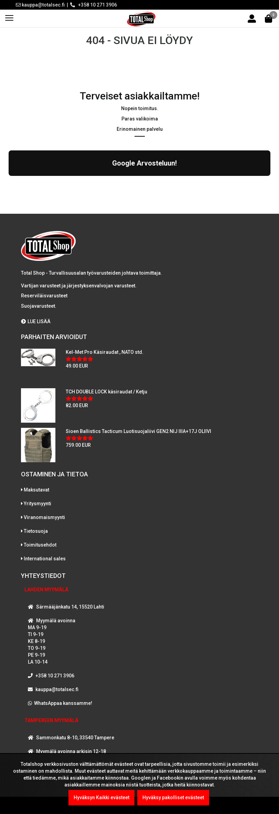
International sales (45, 558)
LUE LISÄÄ (36, 321)
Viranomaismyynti (44, 517)
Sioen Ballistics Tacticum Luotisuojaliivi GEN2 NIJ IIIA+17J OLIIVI (138, 431)
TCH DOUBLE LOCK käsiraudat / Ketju (106, 391)
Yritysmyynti (37, 503)
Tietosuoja (36, 531)
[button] (8, 182)
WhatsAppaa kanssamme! (63, 703)
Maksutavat (36, 490)
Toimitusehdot (40, 545)
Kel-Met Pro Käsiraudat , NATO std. (104, 352)
